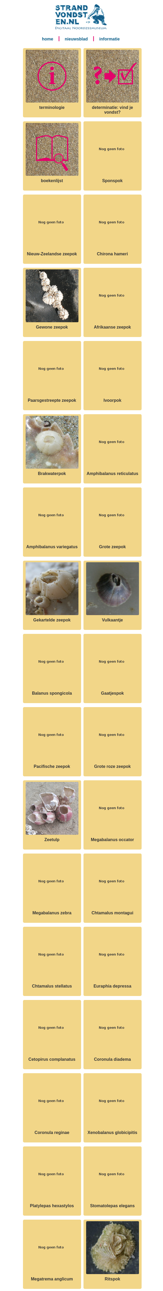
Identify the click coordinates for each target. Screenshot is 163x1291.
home (47, 39)
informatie (109, 39)
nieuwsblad (76, 39)
